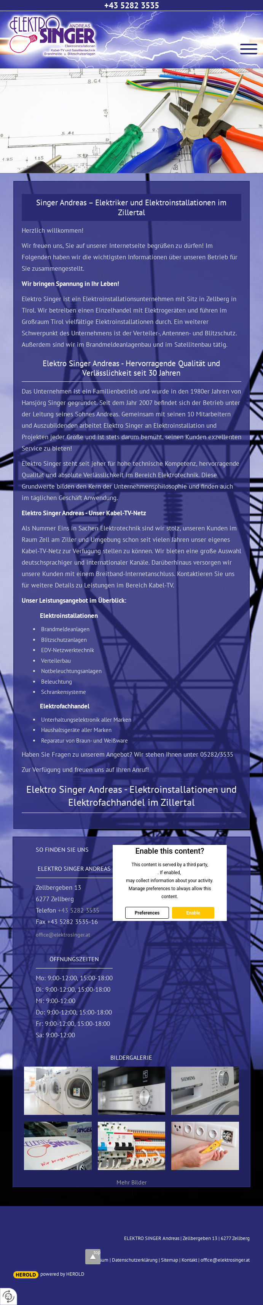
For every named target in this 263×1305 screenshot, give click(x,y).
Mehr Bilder (131, 1182)
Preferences (147, 912)
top (97, 1252)
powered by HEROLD (62, 1274)
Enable (193, 912)
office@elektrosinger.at (63, 934)
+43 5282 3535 (131, 5)
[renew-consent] (8, 1296)
